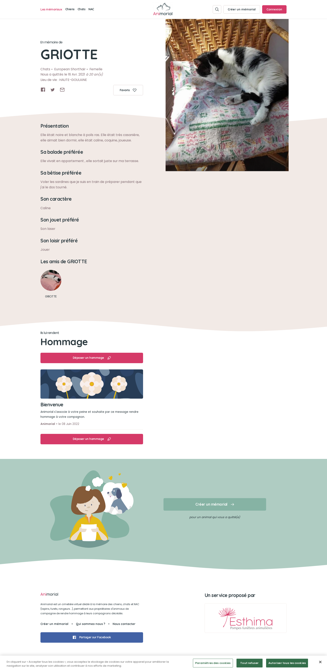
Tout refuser (249, 663)
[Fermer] (320, 662)
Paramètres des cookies (213, 663)
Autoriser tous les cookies (287, 663)
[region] (163, 663)
